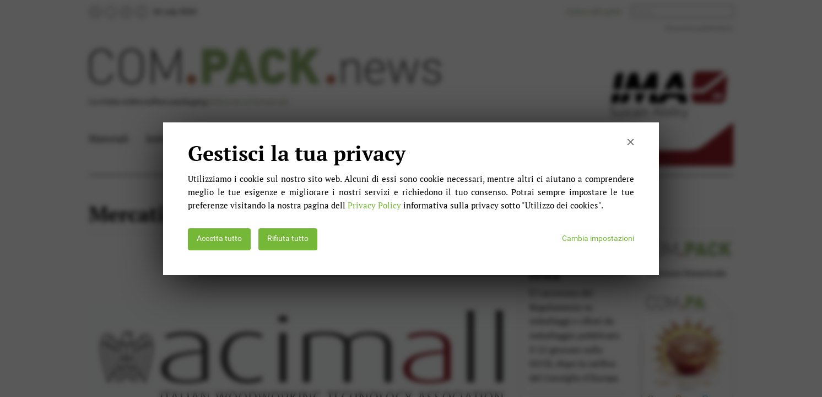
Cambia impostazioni (598, 238)
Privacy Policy (374, 205)
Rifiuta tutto (288, 238)
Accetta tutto (219, 238)
